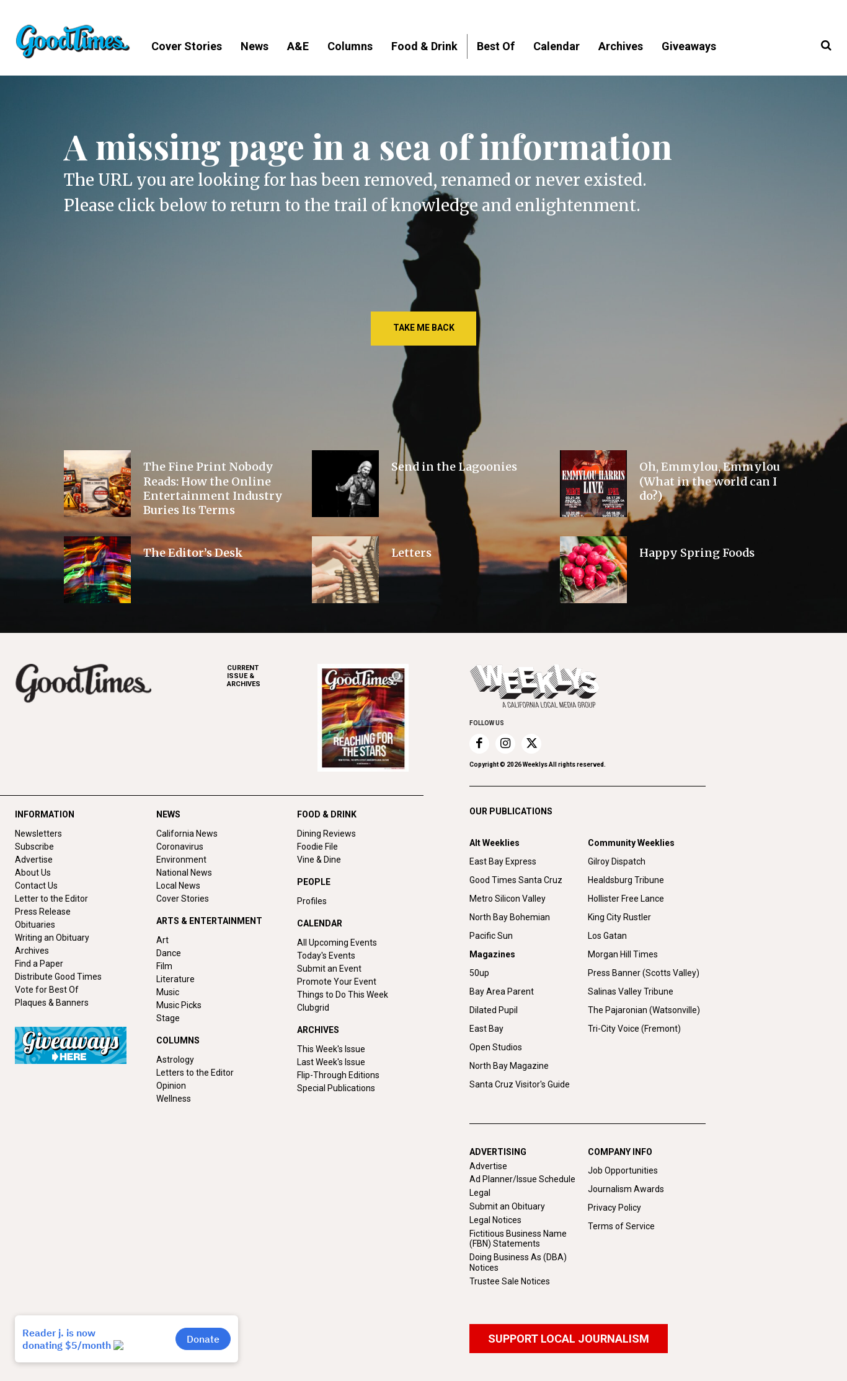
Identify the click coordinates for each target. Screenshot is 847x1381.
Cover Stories (182, 899)
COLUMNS (178, 1040)
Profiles (312, 901)
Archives (32, 951)
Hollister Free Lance (626, 899)
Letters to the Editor (195, 1073)
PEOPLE (313, 882)
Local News (178, 886)
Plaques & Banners (52, 1003)
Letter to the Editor (51, 899)
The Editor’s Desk (193, 553)
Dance (168, 953)
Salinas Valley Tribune (630, 991)
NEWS (168, 814)
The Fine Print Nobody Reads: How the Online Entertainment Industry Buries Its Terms (213, 488)
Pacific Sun (491, 936)
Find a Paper (39, 964)
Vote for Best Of (47, 990)
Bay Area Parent (501, 991)
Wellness (173, 1099)
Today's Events (326, 956)
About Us (33, 873)
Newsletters (38, 834)
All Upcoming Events (337, 943)
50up (479, 973)
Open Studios (495, 1047)
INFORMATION (44, 814)
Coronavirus (179, 847)
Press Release (43, 912)
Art (162, 940)
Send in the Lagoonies (454, 467)
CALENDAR (319, 923)
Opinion (171, 1086)
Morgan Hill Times (623, 954)
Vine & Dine (319, 860)
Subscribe (34, 847)
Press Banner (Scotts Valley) (643, 973)
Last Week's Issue (331, 1062)
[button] (826, 46)
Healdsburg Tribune (626, 880)
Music (167, 992)
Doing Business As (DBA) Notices (518, 1262)
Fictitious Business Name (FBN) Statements (518, 1239)
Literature (175, 979)
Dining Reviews (326, 834)
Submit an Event (329, 969)
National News (184, 873)
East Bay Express (502, 861)
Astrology (175, 1060)
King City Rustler (619, 917)
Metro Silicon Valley (507, 899)
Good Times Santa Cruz (515, 880)
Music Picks (179, 1005)
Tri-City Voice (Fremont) (634, 1029)
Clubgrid (313, 1008)
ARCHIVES (272, 676)
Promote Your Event (336, 982)
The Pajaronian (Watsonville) (644, 1010)
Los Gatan (607, 936)
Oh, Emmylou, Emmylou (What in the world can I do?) (709, 481)
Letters (411, 553)
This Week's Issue (331, 1049)
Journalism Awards (626, 1189)
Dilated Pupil (493, 1010)
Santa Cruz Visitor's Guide (519, 1084)
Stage (168, 1018)
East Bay (486, 1029)
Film (164, 966)
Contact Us (36, 886)
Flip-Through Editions (338, 1075)
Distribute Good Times (58, 977)
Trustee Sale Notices (509, 1281)
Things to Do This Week (342, 995)
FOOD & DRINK (327, 814)
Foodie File (317, 847)
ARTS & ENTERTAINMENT (209, 921)
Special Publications (336, 1088)
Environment (181, 860)
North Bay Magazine (509, 1066)
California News (187, 834)
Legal (479, 1193)
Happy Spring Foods (697, 553)
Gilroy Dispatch (616, 861)
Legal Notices (495, 1220)
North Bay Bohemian (509, 917)
